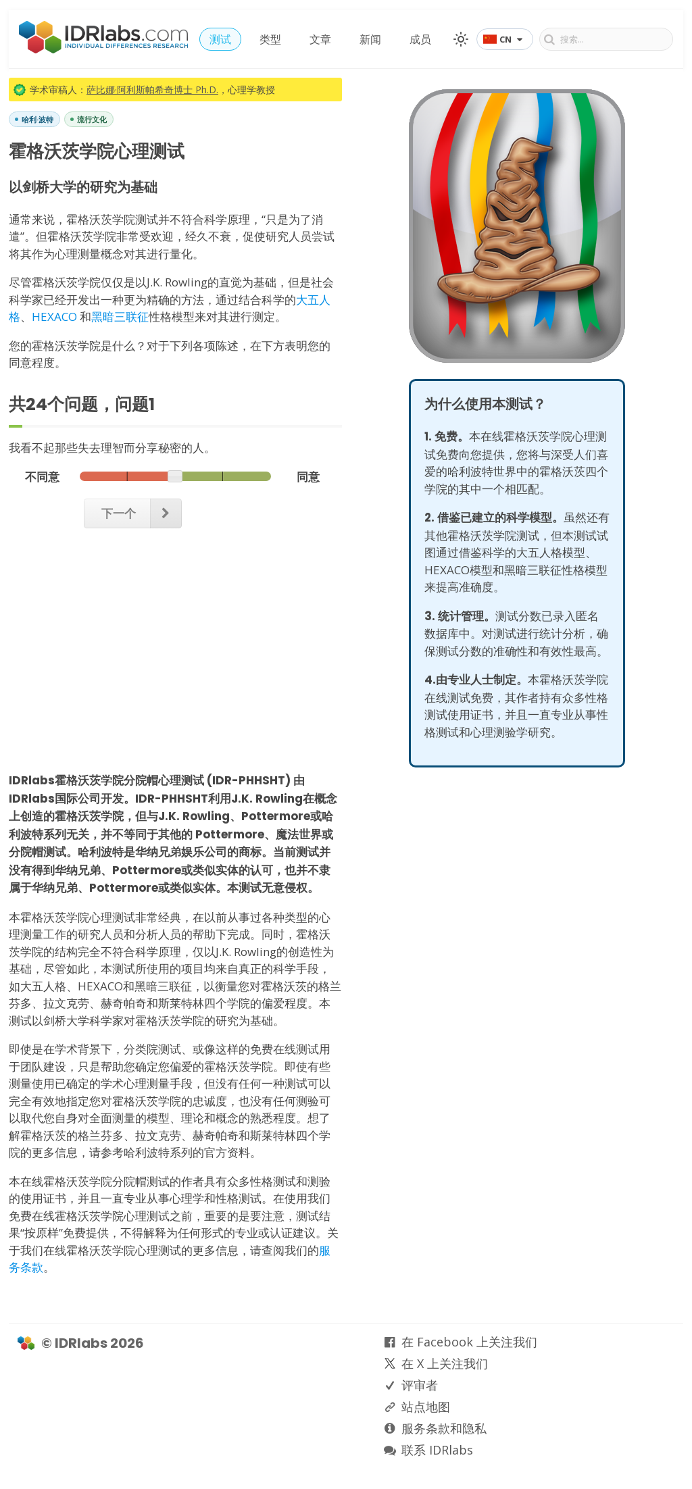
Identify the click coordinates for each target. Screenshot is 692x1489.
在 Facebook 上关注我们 (469, 1342)
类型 (270, 39)
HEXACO (54, 316)
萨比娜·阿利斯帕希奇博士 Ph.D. (152, 89)
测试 (220, 39)
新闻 (370, 39)
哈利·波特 (37, 119)
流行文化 (92, 119)
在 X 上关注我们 (444, 1363)
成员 (420, 39)
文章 (320, 39)
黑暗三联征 (120, 316)
